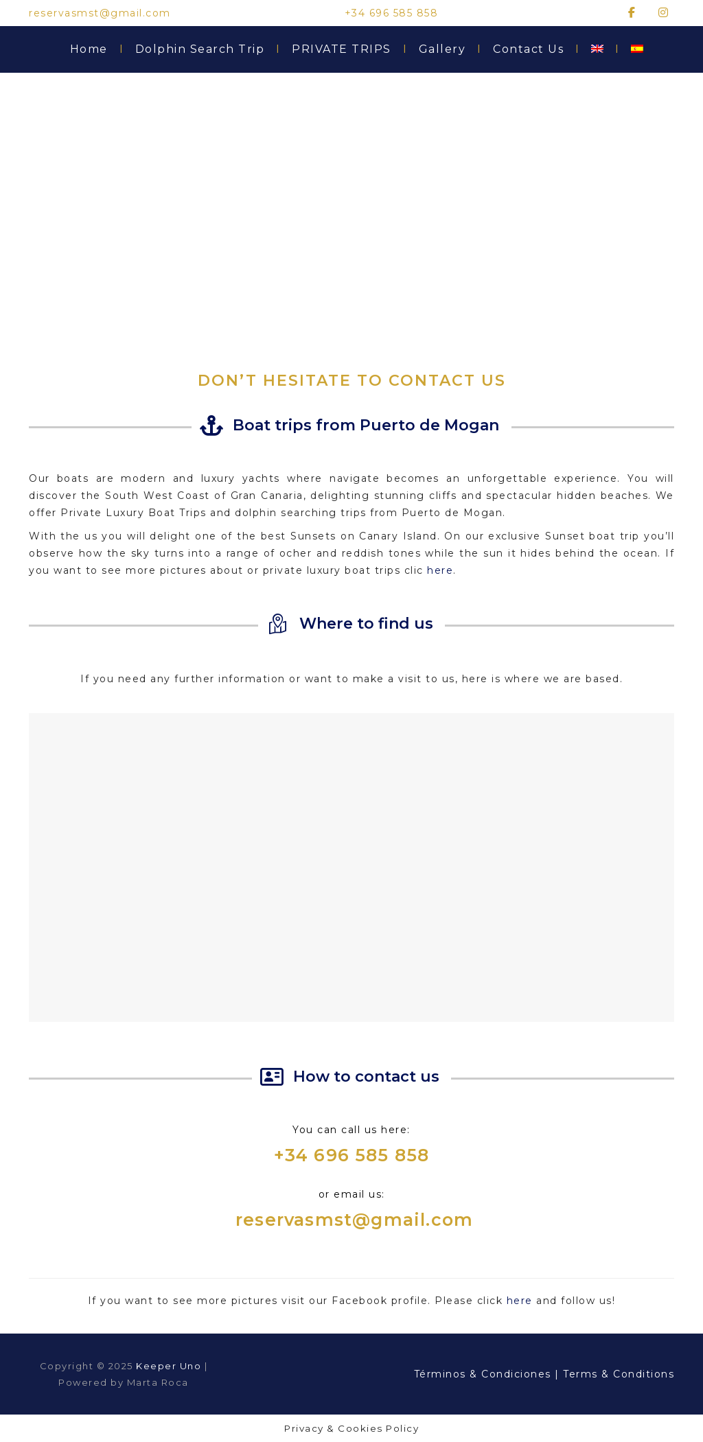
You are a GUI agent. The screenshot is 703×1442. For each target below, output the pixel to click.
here (440, 570)
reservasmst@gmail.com (354, 1219)
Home (96, 49)
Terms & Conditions (618, 1374)
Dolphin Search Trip (207, 49)
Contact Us (535, 49)
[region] (351, 211)
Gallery (449, 49)
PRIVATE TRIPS (348, 49)
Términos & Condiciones (484, 1374)
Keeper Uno (168, 1365)
